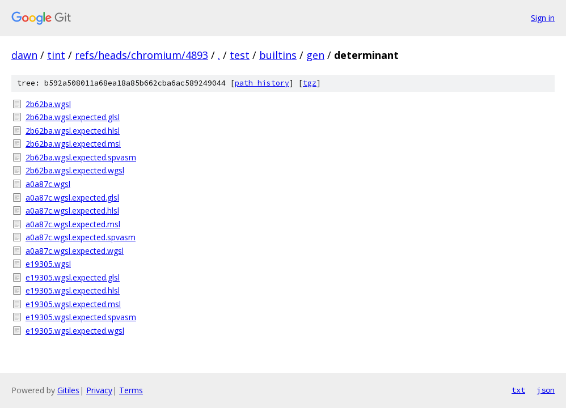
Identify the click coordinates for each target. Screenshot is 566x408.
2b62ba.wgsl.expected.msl (73, 143)
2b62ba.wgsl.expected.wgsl (75, 170)
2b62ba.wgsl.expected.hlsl (73, 130)
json (546, 390)
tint (56, 55)
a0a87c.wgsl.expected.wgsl (75, 250)
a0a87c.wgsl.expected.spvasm (81, 237)
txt (518, 390)
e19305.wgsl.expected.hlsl (73, 290)
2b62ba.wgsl (48, 104)
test (240, 55)
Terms (131, 390)
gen (315, 55)
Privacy (99, 390)
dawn (24, 55)
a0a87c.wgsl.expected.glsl (72, 197)
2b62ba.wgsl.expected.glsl (73, 117)
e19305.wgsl (48, 263)
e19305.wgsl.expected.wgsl (75, 330)
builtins (278, 55)
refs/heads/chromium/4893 (141, 55)
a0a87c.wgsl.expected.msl (73, 224)
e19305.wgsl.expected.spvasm (81, 317)
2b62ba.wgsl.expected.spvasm (81, 157)
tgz (309, 83)
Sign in (543, 17)
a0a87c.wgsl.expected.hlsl (72, 210)
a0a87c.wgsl (48, 183)
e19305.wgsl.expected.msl (73, 304)
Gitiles (68, 390)
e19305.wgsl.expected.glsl (73, 277)
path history (262, 83)
